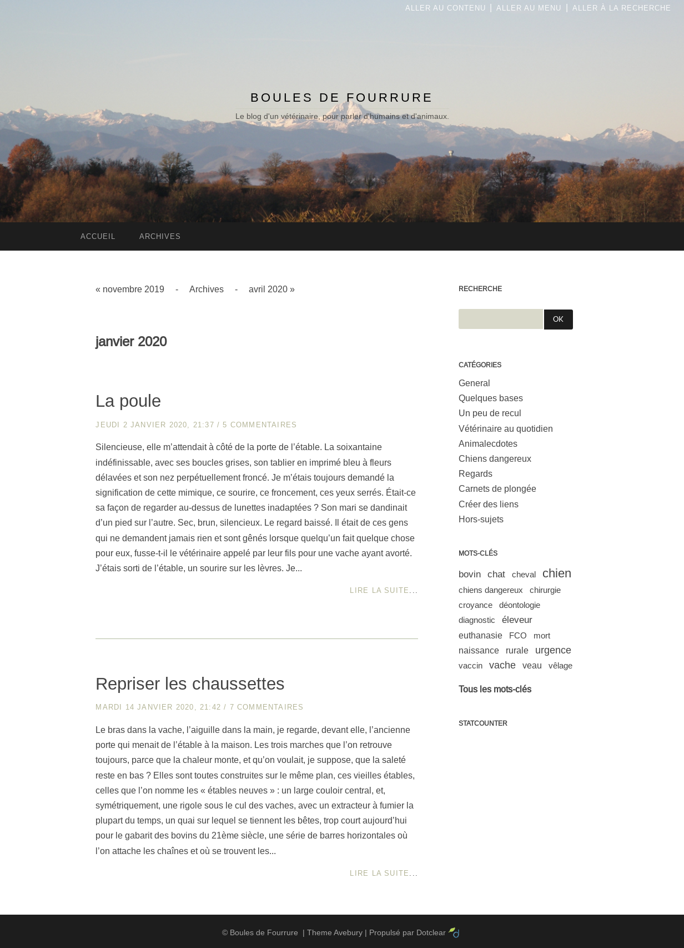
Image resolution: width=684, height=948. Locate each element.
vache (502, 665)
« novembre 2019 (129, 289)
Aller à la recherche (621, 8)
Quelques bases (491, 398)
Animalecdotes (488, 443)
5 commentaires (260, 425)
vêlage (560, 665)
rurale (517, 650)
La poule (128, 401)
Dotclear (431, 932)
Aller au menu (528, 8)
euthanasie (480, 635)
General (474, 383)
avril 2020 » (272, 289)
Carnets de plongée (497, 488)
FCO (518, 635)
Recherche (480, 289)
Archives (206, 289)
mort (542, 635)
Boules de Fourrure (342, 97)
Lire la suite (379, 590)
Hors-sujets (481, 519)
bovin (470, 574)
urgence (553, 650)
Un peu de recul (490, 413)
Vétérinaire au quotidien (506, 428)
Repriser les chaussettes (190, 683)
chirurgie (545, 590)
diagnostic (477, 620)
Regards (475, 473)
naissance (479, 650)
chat (496, 574)
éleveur (517, 620)
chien (556, 573)
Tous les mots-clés (495, 689)
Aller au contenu (445, 8)
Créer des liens (489, 504)
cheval (524, 574)
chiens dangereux (491, 590)
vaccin (470, 665)
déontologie (519, 605)
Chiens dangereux (495, 458)
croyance (475, 605)
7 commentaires (267, 707)
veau (532, 665)
